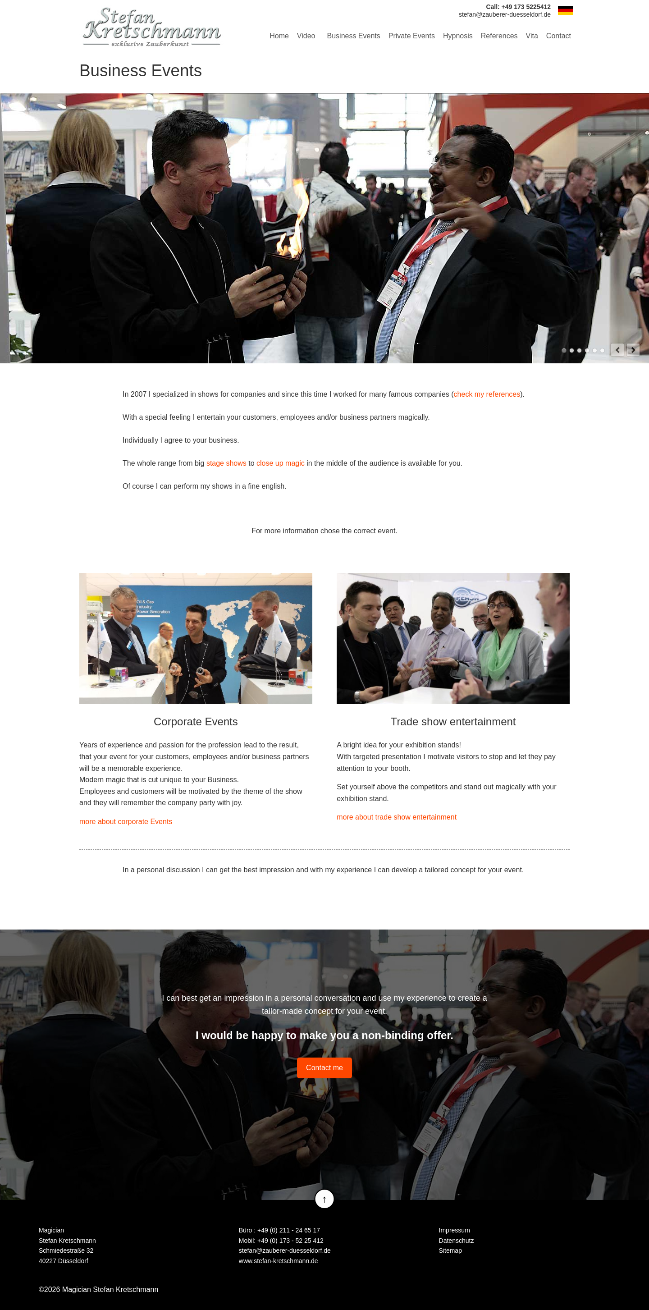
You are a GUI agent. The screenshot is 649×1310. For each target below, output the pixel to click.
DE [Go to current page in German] (565, 10)
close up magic (280, 463)
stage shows (226, 463)
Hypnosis (458, 36)
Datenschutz (456, 1240)
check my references (487, 394)
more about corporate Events (125, 821)
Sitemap (450, 1250)
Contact (558, 36)
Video (306, 36)
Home (279, 36)
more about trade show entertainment (397, 817)
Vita (532, 36)
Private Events (411, 36)
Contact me (324, 1068)
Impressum (454, 1230)
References (499, 36)
